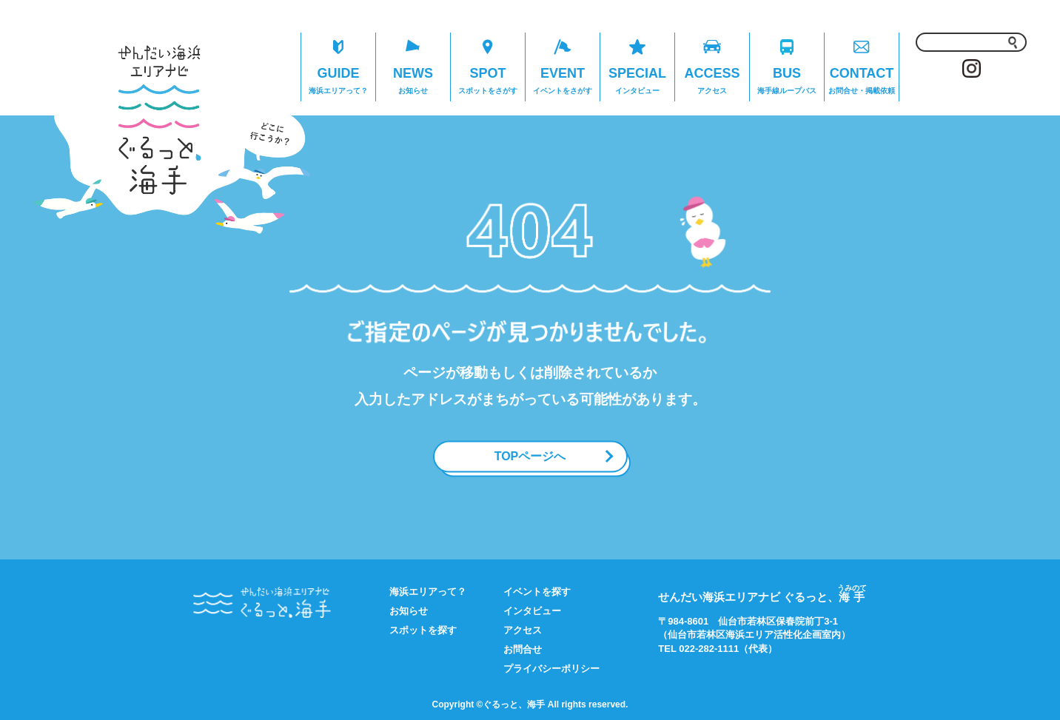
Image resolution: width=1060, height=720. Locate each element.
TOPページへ (530, 456)
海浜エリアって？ (427, 591)
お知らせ (408, 610)
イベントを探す (537, 591)
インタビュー (532, 610)
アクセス (522, 630)
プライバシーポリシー (551, 668)
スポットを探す (423, 630)
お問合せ (522, 649)
